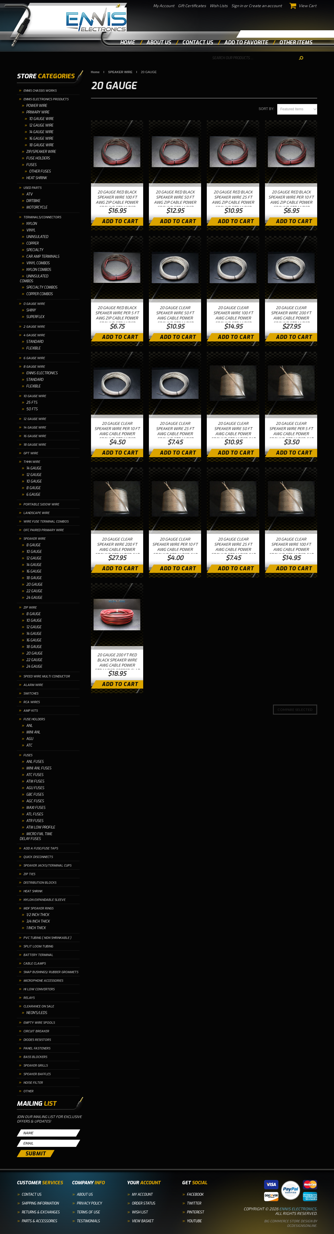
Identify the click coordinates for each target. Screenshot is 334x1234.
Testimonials (88, 1221)
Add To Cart (120, 221)
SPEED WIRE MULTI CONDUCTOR (46, 676)
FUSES (31, 165)
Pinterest (195, 1212)
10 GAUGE (34, 481)
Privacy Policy (89, 1203)
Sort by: (266, 109)
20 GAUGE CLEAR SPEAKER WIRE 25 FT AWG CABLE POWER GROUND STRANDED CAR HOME (233, 549)
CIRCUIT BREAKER (36, 1031)
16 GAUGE (33, 571)
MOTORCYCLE (36, 207)
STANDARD (34, 341)
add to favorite (246, 42)
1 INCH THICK (36, 928)
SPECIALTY (34, 250)
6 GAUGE (33, 494)
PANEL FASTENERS (36, 1048)
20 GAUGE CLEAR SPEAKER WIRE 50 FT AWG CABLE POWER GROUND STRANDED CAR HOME (233, 433)
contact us (197, 42)
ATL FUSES (34, 814)
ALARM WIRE (33, 685)
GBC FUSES (35, 794)
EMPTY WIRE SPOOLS (39, 1023)
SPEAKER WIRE (34, 539)
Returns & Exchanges (41, 1212)
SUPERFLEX (35, 317)
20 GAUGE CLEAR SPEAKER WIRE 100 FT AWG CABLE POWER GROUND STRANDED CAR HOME (291, 549)
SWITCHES (30, 693)
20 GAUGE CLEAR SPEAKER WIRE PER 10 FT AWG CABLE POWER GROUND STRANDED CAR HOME (175, 549)
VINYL (30, 230)
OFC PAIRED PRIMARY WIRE (43, 530)
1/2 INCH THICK (37, 915)
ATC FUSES (34, 775)
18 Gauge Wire (41, 145)
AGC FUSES (35, 801)
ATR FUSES (34, 821)
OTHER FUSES (40, 171)
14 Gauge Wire (41, 132)
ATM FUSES (35, 781)
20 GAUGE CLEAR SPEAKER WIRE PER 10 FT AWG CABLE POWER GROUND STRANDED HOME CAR (117, 433)
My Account (163, 5)
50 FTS (32, 409)
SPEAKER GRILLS (35, 1065)
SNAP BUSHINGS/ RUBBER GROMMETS (50, 972)
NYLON (31, 223)
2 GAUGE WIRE (34, 327)
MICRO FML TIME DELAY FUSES (36, 836)
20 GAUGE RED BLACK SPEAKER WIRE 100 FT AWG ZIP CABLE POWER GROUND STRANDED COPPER (117, 202)
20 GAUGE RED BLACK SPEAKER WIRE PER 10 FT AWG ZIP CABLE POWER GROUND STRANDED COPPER (291, 202)
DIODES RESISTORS (37, 1040)
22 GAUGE (34, 591)
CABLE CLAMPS (34, 963)
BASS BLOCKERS (35, 1057)
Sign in (237, 5)
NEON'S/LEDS (36, 1013)
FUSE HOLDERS (38, 158)
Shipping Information (40, 1203)
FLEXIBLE (33, 348)
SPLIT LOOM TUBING (38, 946)
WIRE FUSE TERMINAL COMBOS (45, 521)
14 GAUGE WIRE (34, 427)
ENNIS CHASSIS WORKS (39, 91)
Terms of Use (88, 1212)
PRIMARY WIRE (37, 112)
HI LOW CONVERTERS (38, 989)
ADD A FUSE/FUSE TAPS (40, 848)
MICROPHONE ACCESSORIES (43, 981)
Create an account (265, 5)
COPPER (32, 243)
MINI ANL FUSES (38, 768)
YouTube (194, 1221)
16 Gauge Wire (41, 138)
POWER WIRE (36, 105)
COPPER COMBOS (39, 294)
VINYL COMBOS (38, 263)
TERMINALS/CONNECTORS (42, 217)
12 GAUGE (33, 475)
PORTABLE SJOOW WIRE (41, 504)
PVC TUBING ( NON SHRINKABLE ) (47, 938)
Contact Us (31, 1194)
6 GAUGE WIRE (34, 358)
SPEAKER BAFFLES (36, 1074)
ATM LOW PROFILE (40, 827)
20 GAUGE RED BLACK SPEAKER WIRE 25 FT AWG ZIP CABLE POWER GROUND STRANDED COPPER (233, 202)
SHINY (31, 310)
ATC (29, 745)
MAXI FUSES (35, 807)
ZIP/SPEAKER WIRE (41, 151)
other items (295, 42)
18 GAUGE (34, 578)
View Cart (303, 6)
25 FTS (31, 402)
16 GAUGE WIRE (34, 436)
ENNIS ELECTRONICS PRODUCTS (45, 99)
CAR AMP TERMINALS (42, 256)
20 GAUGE (34, 584)
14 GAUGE (33, 468)
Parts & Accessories (39, 1221)
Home (127, 42)
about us (158, 42)
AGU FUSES (35, 788)
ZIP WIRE (30, 607)
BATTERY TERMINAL (38, 955)
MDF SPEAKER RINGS (38, 908)
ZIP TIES (29, 874)
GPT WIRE (30, 453)
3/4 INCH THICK (38, 921)
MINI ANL (33, 732)
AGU (29, 739)
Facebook (195, 1194)
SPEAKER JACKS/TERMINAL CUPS (47, 865)
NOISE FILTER (33, 1083)
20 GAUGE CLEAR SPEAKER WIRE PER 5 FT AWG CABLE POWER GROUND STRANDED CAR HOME (291, 433)
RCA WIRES (31, 702)
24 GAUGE (34, 597)
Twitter (194, 1203)
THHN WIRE (31, 462)
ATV (29, 194)
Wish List (140, 1212)
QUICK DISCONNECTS (38, 857)
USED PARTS (32, 188)
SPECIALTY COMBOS (41, 287)
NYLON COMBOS (38, 269)
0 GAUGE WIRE (34, 304)
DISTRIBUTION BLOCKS (39, 883)
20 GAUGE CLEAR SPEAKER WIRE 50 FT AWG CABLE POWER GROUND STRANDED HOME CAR (175, 318)
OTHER (28, 1091)
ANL (29, 725)
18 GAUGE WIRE (34, 445)
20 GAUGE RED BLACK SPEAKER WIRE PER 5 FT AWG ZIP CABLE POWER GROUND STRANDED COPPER (117, 318)
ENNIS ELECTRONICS (42, 373)
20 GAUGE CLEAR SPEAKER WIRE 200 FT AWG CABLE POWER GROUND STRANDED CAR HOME (117, 549)
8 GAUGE (33, 488)
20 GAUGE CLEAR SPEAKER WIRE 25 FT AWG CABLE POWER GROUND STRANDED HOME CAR (175, 433)
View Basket (142, 1221)
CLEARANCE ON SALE (38, 1006)
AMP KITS (30, 711)
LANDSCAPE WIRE (36, 513)
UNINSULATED (37, 237)
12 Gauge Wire (41, 125)
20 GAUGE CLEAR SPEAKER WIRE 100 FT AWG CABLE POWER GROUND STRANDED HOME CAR (233, 318)
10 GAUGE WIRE (41, 119)
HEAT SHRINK (36, 178)
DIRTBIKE (33, 201)
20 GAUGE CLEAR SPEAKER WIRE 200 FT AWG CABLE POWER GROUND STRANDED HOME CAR (291, 318)
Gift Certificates (192, 5)
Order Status (143, 1203)
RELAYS (29, 998)
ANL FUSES (35, 761)
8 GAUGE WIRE (34, 367)
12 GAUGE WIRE (34, 419)
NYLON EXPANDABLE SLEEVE (44, 900)
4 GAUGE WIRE (34, 335)
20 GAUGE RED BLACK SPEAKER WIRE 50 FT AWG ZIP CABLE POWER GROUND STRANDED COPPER (175, 202)
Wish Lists (219, 5)
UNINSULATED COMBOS (34, 278)
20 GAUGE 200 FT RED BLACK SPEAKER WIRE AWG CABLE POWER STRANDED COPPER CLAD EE (117, 665)
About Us (85, 1194)
